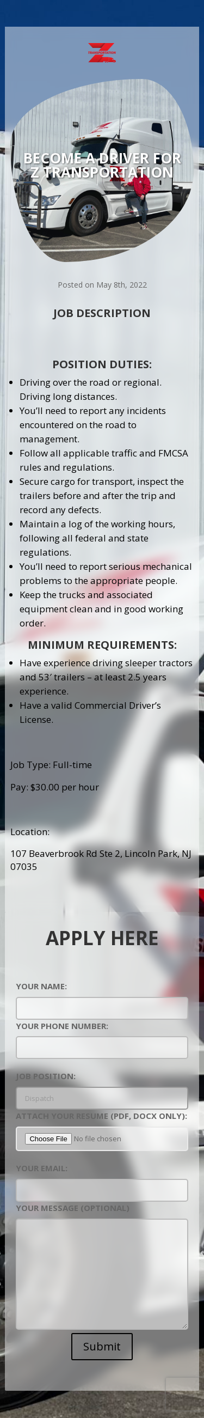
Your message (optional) (102, 1267)
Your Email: (102, 1179)
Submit (102, 1346)
